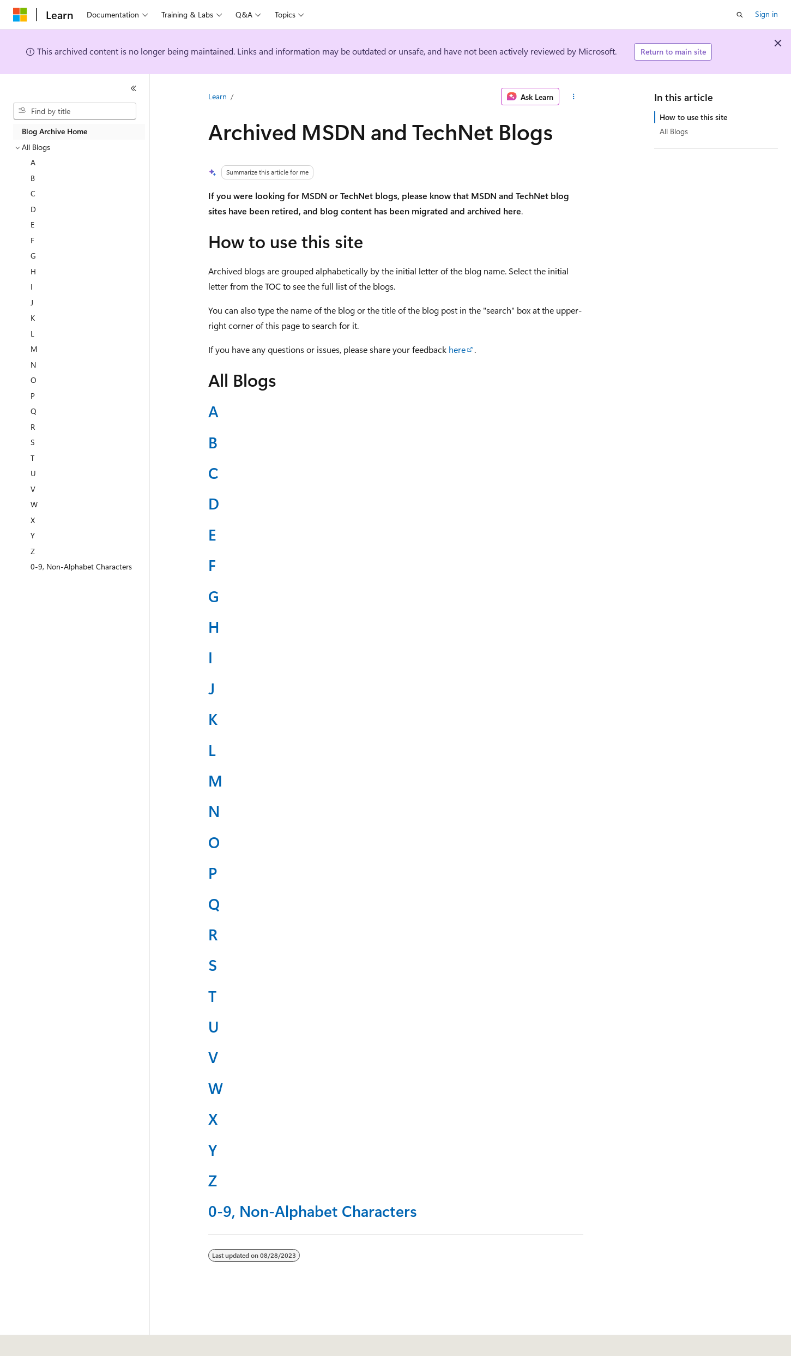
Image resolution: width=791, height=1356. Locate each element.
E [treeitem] (32, 224)
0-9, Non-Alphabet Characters (312, 1211)
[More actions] (573, 96)
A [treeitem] (33, 162)
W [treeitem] (34, 504)
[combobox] (74, 111)
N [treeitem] (33, 364)
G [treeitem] (33, 255)
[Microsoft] (20, 15)
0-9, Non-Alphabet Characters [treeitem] (81, 566)
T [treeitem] (32, 458)
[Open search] (740, 15)
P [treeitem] (33, 396)
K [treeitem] (33, 318)
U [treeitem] (33, 473)
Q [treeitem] (34, 411)
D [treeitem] (33, 209)
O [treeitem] (34, 380)
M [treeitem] (34, 349)
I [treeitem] (32, 286)
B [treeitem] (33, 178)
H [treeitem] (33, 271)
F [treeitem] (32, 240)
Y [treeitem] (33, 535)
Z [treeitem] (33, 551)
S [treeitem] (33, 442)
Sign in (766, 14)
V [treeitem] (33, 489)
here (457, 349)
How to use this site (693, 117)
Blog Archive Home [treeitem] (54, 131)
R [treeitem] (33, 427)
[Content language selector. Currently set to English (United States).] (63, 1340)
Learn (217, 96)
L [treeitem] (32, 333)
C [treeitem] (33, 193)
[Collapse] (133, 88)
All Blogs (674, 131)
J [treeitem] (32, 302)
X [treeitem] (33, 520)
